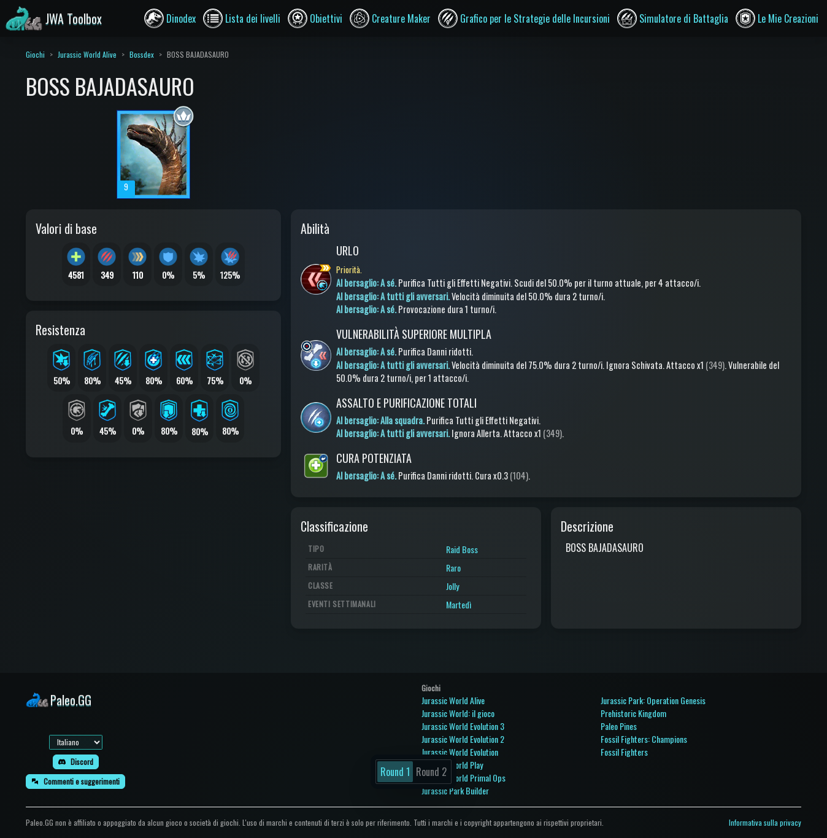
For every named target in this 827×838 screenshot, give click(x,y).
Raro (453, 567)
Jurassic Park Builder (455, 790)
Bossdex (141, 54)
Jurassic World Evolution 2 (462, 738)
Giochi (35, 54)
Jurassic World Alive (87, 54)
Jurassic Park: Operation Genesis (653, 700)
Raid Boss (462, 549)
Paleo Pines (619, 726)
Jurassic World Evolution (459, 751)
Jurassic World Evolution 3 (462, 726)
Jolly (452, 586)
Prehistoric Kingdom (633, 713)
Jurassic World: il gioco (457, 713)
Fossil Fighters (624, 751)
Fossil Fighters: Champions (644, 738)
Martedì (458, 604)
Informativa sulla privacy (765, 822)
